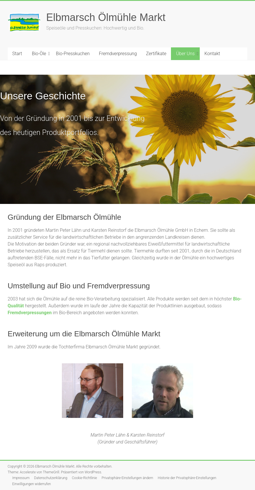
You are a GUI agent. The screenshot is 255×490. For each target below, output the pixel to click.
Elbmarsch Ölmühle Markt (105, 17)
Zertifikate (156, 53)
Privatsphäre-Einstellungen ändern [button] (127, 478)
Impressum (21, 478)
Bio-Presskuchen (73, 53)
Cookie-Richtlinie (84, 478)
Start (17, 53)
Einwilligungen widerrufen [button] (31, 484)
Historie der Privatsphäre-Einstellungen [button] (187, 478)
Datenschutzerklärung (50, 478)
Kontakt (212, 53)
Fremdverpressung (118, 53)
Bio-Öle (39, 53)
